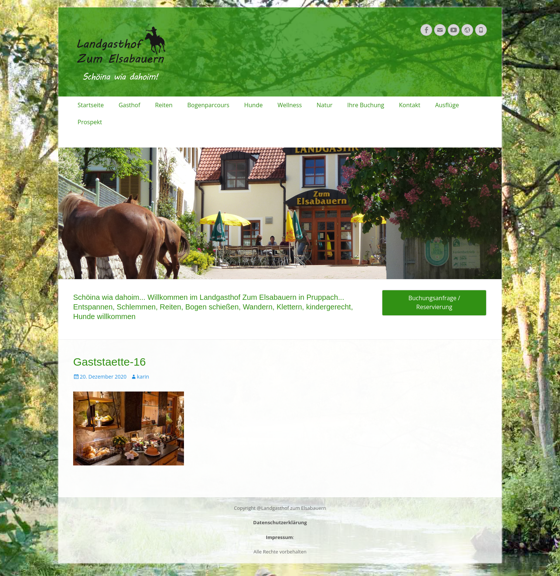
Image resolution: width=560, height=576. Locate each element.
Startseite (91, 105)
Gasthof (129, 105)
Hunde (253, 105)
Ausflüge (447, 105)
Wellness (289, 105)
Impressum (279, 537)
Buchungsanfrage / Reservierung (434, 302)
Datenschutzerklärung (280, 522)
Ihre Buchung (365, 105)
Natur (324, 105)
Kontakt (409, 105)
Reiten (164, 105)
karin (143, 376)
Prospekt (90, 122)
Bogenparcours (208, 105)
